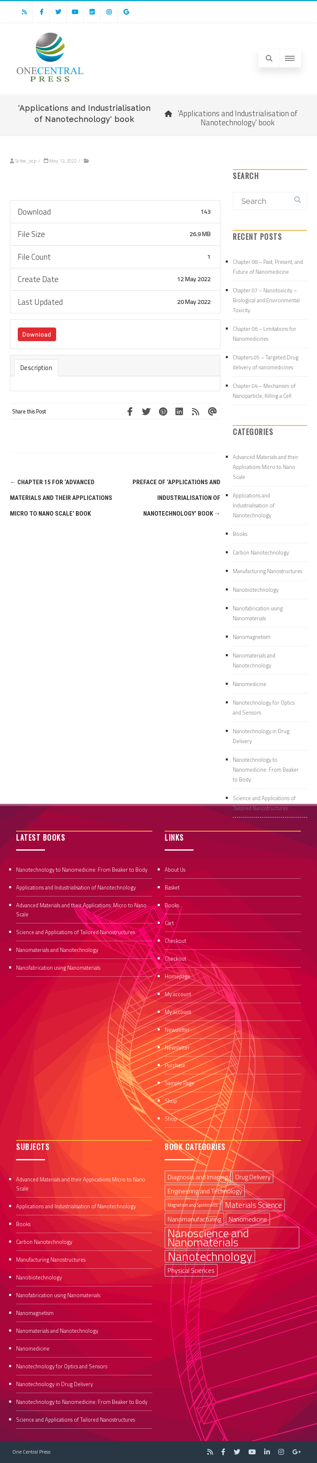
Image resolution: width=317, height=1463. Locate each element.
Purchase (175, 1065)
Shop (171, 1101)
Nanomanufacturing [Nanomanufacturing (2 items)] (194, 1219)
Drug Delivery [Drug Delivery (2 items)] (252, 1177)
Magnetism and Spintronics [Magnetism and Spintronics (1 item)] (193, 1205)
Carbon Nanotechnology (261, 552)
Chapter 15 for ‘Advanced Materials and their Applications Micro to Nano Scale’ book (61, 497)
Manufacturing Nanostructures (267, 571)
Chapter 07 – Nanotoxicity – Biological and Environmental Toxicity (266, 300)
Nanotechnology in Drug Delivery (54, 1384)
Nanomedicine (249, 684)
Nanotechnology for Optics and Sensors (61, 1366)
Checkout (175, 941)
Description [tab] (36, 368)
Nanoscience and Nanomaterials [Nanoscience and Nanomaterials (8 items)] (208, 1237)
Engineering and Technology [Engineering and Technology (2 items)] (205, 1191)
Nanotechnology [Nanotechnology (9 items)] (210, 1256)
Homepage (177, 976)
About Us (175, 869)
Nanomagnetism (251, 637)
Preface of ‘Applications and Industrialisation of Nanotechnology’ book (176, 497)
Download (36, 334)
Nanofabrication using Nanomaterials (58, 967)
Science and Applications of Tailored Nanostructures (75, 932)
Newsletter (177, 1030)
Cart (169, 923)
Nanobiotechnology (256, 590)
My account (178, 994)
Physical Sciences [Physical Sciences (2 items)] (191, 1270)
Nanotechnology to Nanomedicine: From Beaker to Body (266, 769)
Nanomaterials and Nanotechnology (57, 950)
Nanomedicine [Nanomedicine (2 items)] (248, 1219)
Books (240, 534)
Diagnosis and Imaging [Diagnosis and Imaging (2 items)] (198, 1177)
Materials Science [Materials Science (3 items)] (253, 1205)
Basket (172, 887)
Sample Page (179, 1083)
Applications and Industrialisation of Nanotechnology (253, 505)
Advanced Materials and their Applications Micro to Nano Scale (265, 467)
